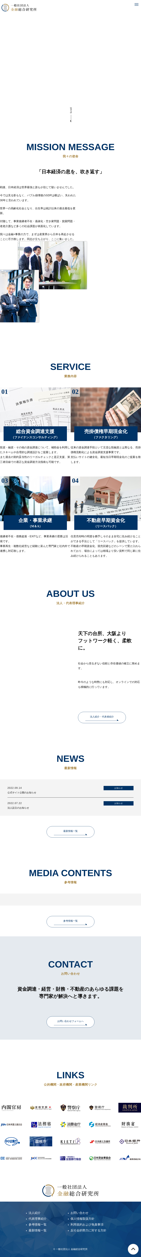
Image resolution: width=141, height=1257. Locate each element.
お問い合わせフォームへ (70, 1021)
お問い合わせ (79, 1212)
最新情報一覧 (70, 831)
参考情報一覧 (70, 921)
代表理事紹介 (38, 1218)
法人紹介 (35, 1212)
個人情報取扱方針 (82, 1218)
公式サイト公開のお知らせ (21, 792)
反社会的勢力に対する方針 (88, 1230)
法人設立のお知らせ (18, 808)
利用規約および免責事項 (86, 1224)
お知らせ (118, 788)
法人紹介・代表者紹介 (102, 716)
